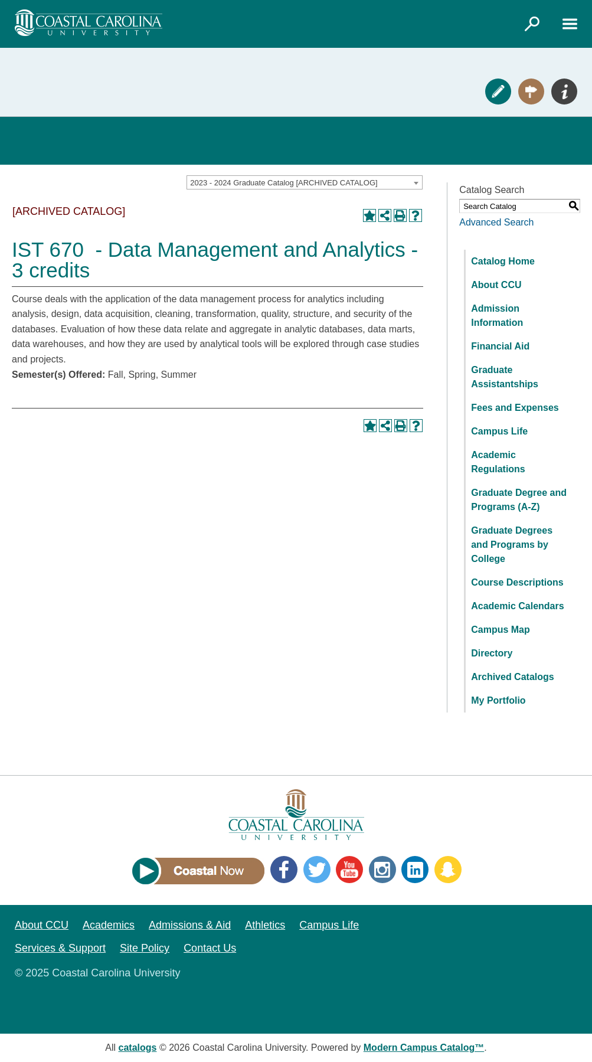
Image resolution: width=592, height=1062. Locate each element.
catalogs (138, 1048)
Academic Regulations (498, 462)
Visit (531, 91)
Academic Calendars (517, 606)
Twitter (317, 869)
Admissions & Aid (190, 925)
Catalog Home (503, 261)
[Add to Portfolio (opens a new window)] (369, 215)
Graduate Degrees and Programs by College (511, 544)
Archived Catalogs (512, 677)
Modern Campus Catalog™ (424, 1048)
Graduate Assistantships (504, 377)
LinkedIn (415, 869)
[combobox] (305, 182)
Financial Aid (500, 346)
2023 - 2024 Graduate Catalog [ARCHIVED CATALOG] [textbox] (283, 182)
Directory (491, 653)
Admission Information (497, 315)
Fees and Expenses (515, 408)
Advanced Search (496, 222)
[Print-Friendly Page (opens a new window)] (400, 215)
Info (564, 91)
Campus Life (499, 431)
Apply (498, 91)
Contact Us (210, 948)
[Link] (532, 23)
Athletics (265, 925)
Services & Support (60, 948)
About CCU (496, 285)
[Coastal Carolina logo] (88, 22)
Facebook (284, 869)
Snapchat (448, 869)
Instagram (382, 869)
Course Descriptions (517, 582)
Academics (109, 925)
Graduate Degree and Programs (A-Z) (519, 500)
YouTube (349, 869)
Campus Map (500, 630)
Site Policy (144, 948)
